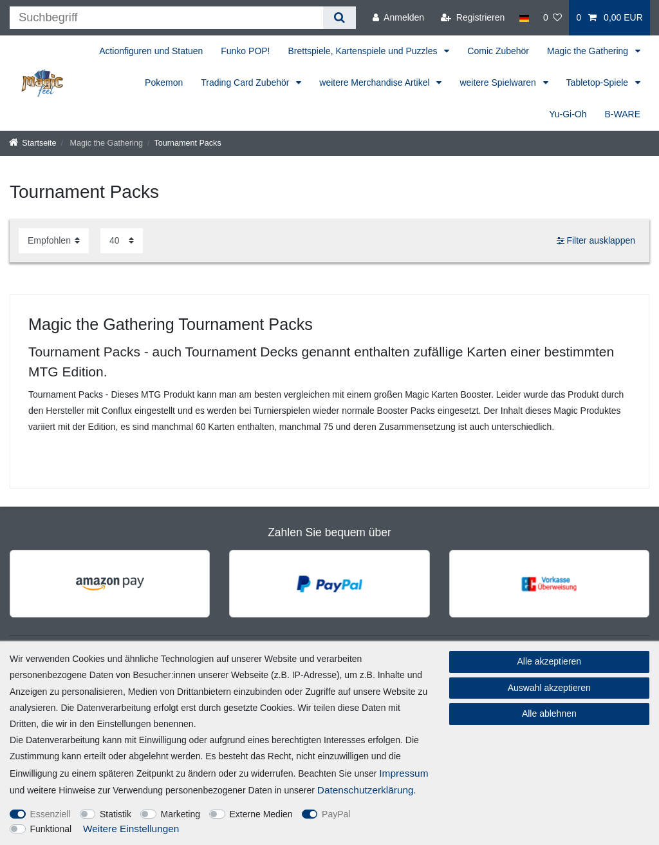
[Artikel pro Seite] (121, 240)
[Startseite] (33, 143)
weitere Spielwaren (498, 82)
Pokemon (164, 82)
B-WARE (622, 114)
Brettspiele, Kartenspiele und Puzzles (364, 51)
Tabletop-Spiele (598, 82)
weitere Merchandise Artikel (375, 82)
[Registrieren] (473, 17)
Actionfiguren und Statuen (151, 51)
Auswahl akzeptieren (549, 688)
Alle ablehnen (549, 713)
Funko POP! (245, 51)
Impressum (403, 773)
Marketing (180, 814)
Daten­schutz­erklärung (365, 789)
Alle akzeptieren (549, 661)
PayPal (336, 814)
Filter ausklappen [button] (596, 241)
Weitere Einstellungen (131, 828)
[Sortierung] (54, 240)
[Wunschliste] (553, 17)
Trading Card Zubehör (246, 82)
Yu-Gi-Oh (567, 114)
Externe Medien (261, 814)
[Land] (523, 17)
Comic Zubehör (498, 51)
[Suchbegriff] (166, 17)
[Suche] (339, 17)
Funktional (51, 829)
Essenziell (50, 814)
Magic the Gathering (589, 51)
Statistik (115, 814)
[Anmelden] (398, 17)
